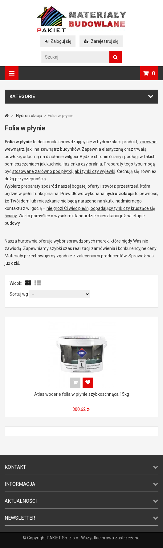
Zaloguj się (58, 41)
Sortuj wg (19, 294)
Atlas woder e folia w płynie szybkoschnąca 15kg (81, 394)
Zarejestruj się (101, 41)
